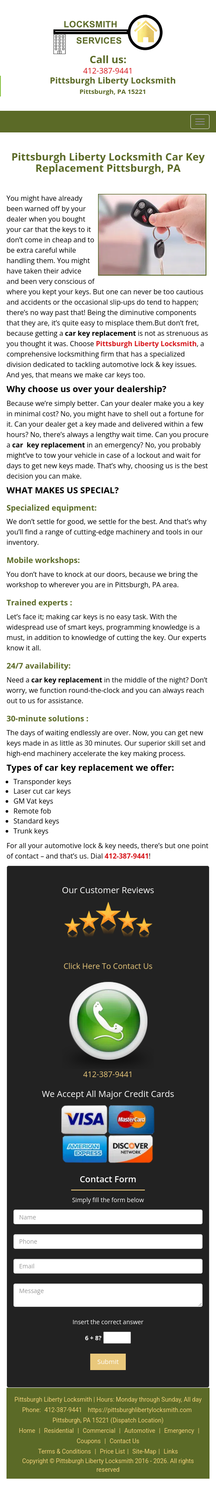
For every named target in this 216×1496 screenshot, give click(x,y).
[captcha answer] (117, 1338)
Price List (112, 1451)
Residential (59, 1430)
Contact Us (125, 1441)
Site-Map (144, 1451)
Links (171, 1451)
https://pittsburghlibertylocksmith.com (139, 1409)
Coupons (89, 1441)
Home (27, 1430)
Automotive (139, 1430)
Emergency (179, 1430)
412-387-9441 (108, 70)
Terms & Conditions (64, 1451)
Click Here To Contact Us (107, 966)
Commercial (99, 1430)
